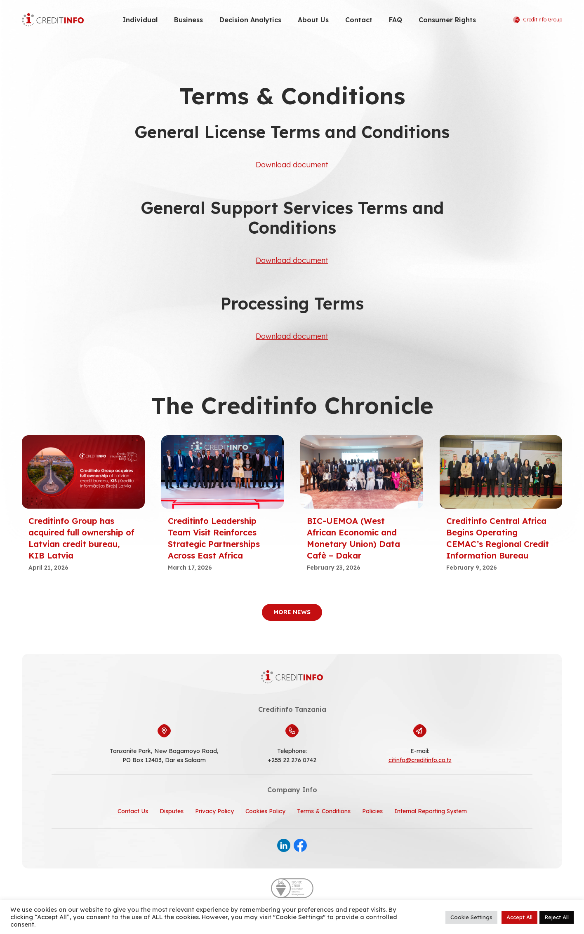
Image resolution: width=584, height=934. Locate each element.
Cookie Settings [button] (471, 917)
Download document (292, 164)
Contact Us (133, 811)
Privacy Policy (214, 811)
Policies (372, 811)
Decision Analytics (250, 20)
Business (188, 20)
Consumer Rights (447, 20)
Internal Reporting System (430, 811)
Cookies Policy (265, 811)
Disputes (172, 811)
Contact (358, 20)
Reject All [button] (556, 917)
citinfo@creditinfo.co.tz (420, 760)
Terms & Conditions (324, 811)
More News (292, 612)
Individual (140, 20)
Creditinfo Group (537, 19)
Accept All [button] (519, 917)
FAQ (395, 20)
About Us (313, 20)
